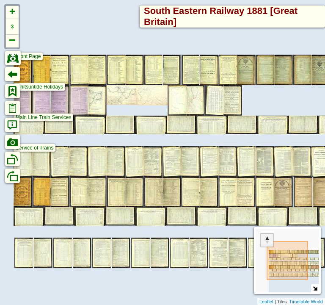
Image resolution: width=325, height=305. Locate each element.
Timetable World (306, 301)
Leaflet (266, 301)
